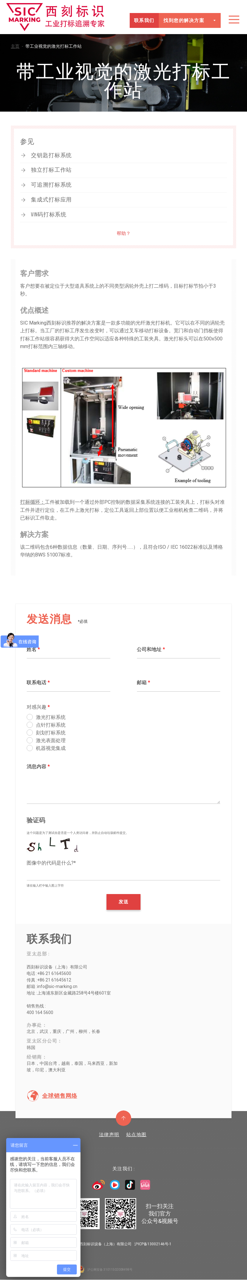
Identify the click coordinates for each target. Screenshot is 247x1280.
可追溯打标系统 (51, 185)
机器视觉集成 (51, 748)
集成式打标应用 (51, 200)
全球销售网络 (59, 1096)
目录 (234, 19)
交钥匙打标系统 (51, 155)
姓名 (33, 649)
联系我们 (144, 20)
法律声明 (109, 1134)
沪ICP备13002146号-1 (152, 1244)
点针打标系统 (51, 725)
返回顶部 (123, 1118)
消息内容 (38, 766)
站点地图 (136, 1134)
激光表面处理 (51, 740)
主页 (18, 46)
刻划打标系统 (51, 733)
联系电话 (38, 682)
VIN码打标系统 (49, 214)
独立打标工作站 (51, 170)
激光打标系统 (51, 717)
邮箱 (143, 682)
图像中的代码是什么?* (51, 863)
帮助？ (124, 233)
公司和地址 (151, 649)
